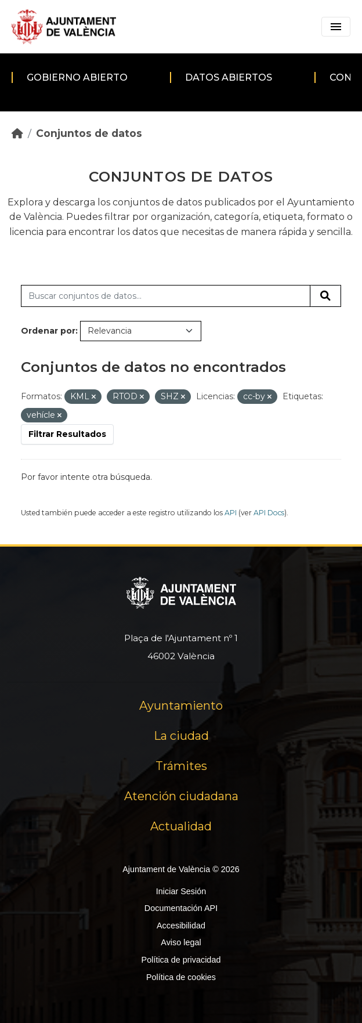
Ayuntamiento (181, 706)
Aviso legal (181, 942)
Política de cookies (181, 977)
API (231, 512)
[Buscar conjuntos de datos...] (165, 296)
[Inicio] (17, 133)
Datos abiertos (228, 77)
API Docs (269, 512)
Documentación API (181, 908)
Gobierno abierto (77, 77)
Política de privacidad (181, 959)
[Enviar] (325, 295)
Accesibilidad (181, 925)
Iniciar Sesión (181, 891)
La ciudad (181, 736)
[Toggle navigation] (335, 27)
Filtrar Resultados (67, 434)
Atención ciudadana (181, 796)
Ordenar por (48, 331)
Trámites (181, 766)
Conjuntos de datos (89, 133)
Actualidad (181, 826)
